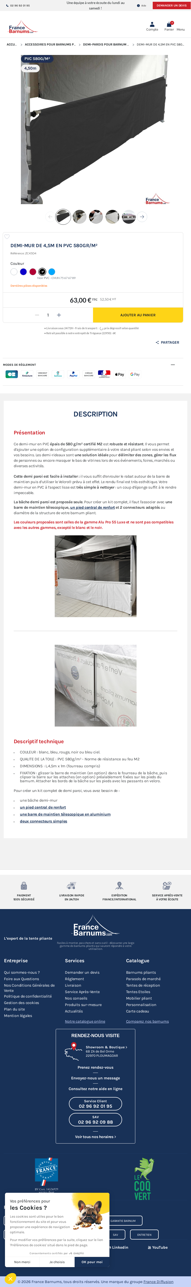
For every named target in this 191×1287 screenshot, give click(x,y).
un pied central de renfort (92, 507)
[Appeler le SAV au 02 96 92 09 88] (95, 1119)
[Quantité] (48, 315)
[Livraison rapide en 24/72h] (72, 886)
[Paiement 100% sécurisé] (24, 886)
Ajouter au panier (138, 315)
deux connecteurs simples (43, 821)
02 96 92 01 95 (18, 5)
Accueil (13, 44)
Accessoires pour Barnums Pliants (54, 44)
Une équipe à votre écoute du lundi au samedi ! (96, 5)
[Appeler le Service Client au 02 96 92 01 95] (95, 1103)
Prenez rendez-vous (95, 1067)
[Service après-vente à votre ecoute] (167, 886)
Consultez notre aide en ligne (95, 1088)
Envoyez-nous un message (95, 1078)
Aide (141, 5)
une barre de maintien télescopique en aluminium (65, 814)
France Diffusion (158, 1281)
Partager (167, 342)
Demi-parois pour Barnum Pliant (110, 44)
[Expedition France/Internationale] (119, 886)
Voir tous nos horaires (94, 1136)
